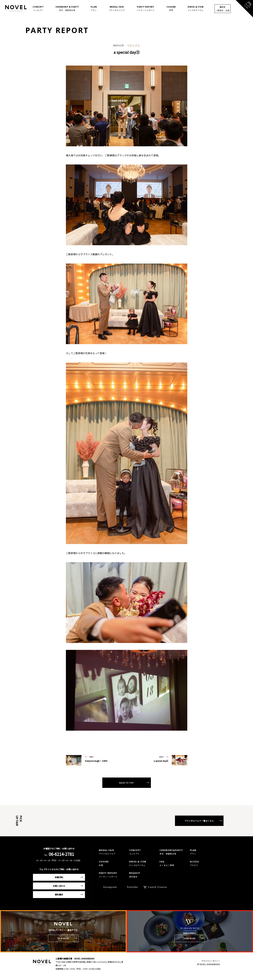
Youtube (132, 887)
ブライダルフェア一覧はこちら (199, 820)
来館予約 (59, 877)
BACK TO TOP (126, 782)
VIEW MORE (63, 938)
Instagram (110, 887)
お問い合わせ (59, 885)
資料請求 (59, 894)
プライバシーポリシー (210, 960)
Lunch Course (157, 887)
